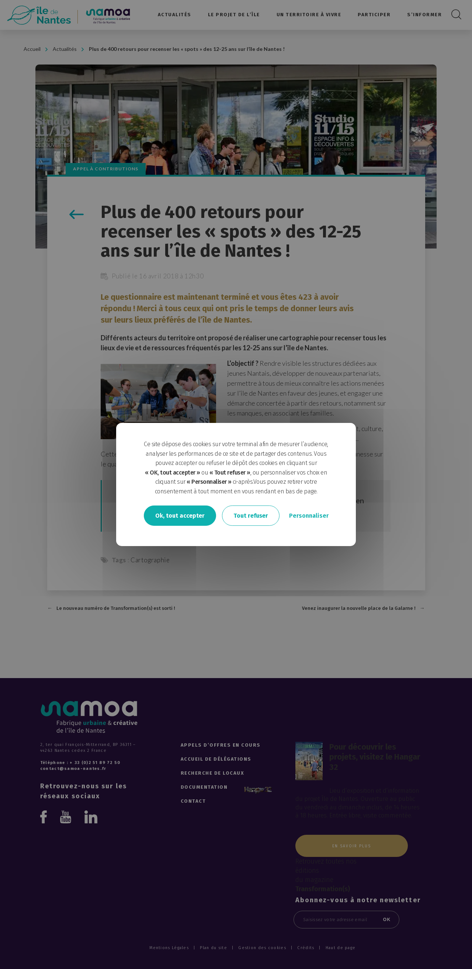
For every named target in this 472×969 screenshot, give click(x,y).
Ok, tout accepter (180, 515)
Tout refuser (250, 515)
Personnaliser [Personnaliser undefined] (309, 515)
